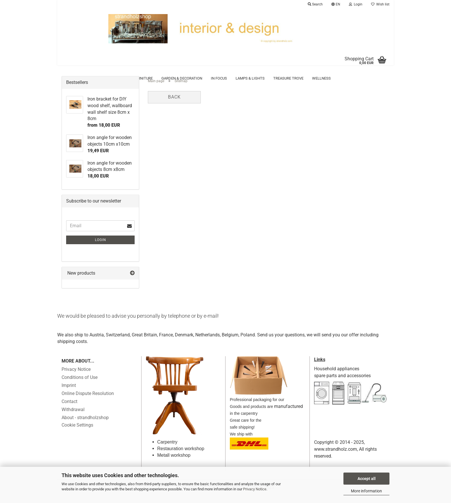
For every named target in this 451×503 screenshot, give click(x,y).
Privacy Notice (254, 489)
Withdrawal (73, 418)
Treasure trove (288, 78)
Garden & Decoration (181, 78)
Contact (69, 410)
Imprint (69, 394)
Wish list (380, 4)
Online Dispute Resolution (88, 402)
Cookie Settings (77, 433)
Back (174, 105)
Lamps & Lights (250, 78)
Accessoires (83, 78)
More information (366, 491)
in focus (219, 78)
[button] (336, 4)
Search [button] (315, 4)
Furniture (143, 78)
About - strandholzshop (85, 426)
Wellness (321, 78)
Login (100, 248)
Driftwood (114, 78)
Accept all (367, 478)
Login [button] (355, 4)
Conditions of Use (80, 386)
